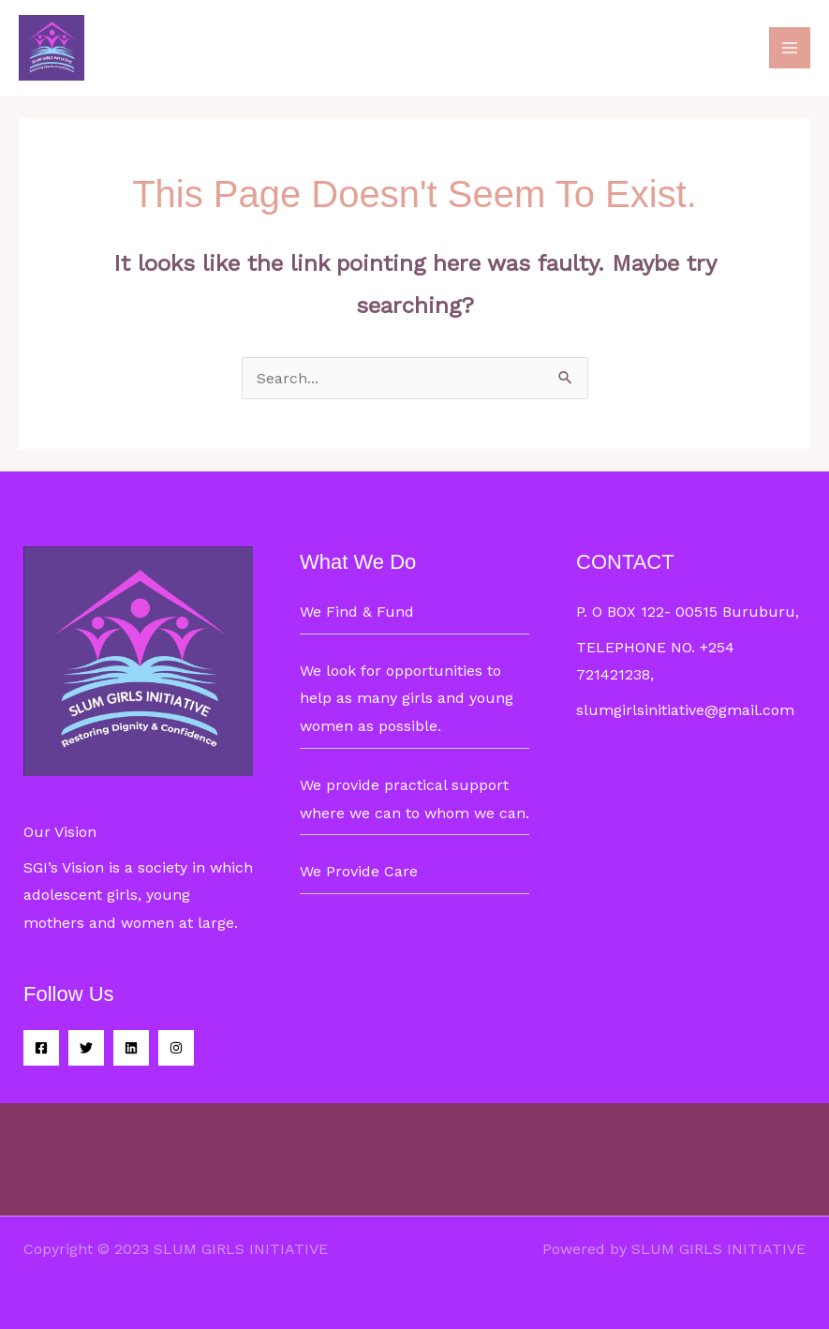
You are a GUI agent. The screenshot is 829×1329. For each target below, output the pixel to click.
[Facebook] (41, 1048)
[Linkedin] (131, 1048)
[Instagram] (176, 1048)
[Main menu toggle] (789, 47)
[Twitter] (86, 1048)
